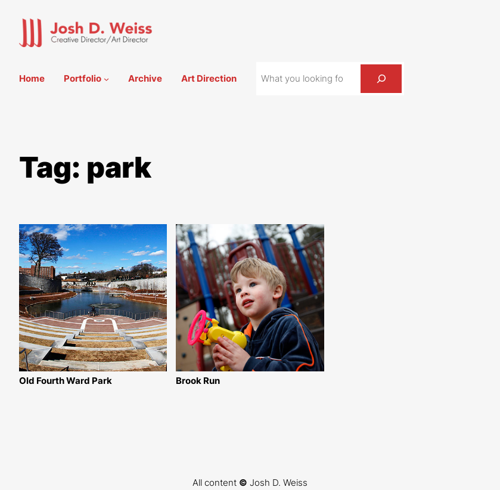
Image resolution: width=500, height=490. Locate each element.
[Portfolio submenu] (106, 79)
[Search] (381, 78)
